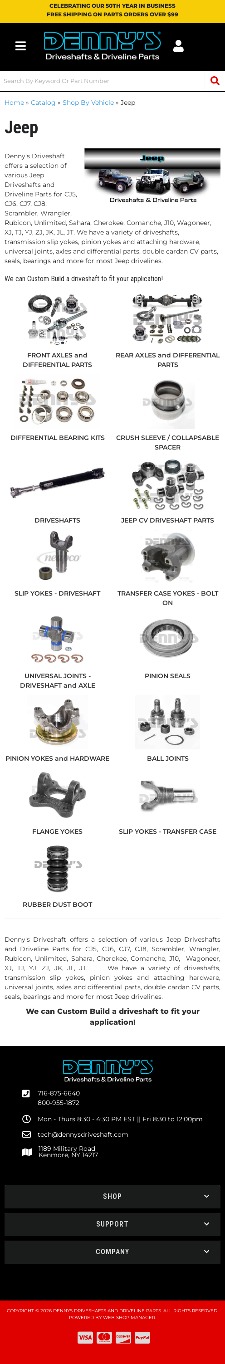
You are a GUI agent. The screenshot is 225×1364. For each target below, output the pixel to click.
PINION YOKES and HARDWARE (57, 758)
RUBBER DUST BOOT (57, 904)
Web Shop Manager (129, 1317)
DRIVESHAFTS (57, 520)
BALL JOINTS (168, 758)
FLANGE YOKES (57, 831)
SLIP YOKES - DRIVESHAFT (57, 593)
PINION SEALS (168, 676)
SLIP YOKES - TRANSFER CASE (167, 831)
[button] (112, 81)
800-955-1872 (58, 1103)
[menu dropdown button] (20, 45)
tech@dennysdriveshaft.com (83, 1134)
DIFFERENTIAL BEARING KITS (57, 438)
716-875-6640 (59, 1093)
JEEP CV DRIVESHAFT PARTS (167, 520)
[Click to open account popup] (178, 45)
